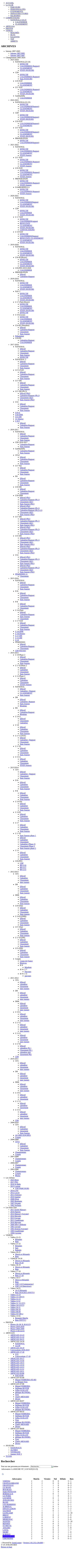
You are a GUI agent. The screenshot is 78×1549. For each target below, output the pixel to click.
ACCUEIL (10, 3)
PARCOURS (15, 7)
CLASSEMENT (21, 24)
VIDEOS (9, 31)
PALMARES (15, 16)
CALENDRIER (21, 22)
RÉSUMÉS (14, 33)
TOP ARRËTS (14, 40)
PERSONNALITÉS (18, 9)
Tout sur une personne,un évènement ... (16, 1466)
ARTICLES (10, 26)
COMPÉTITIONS (13, 18)
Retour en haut (6, 1547)
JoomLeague (17, 1543)
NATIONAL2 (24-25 (18, 20)
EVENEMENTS (16, 11)
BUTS (12, 35)
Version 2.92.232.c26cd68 (33, 1543)
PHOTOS (9, 28)
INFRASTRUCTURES (19, 14)
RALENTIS (15, 37)
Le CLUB (9, 5)
